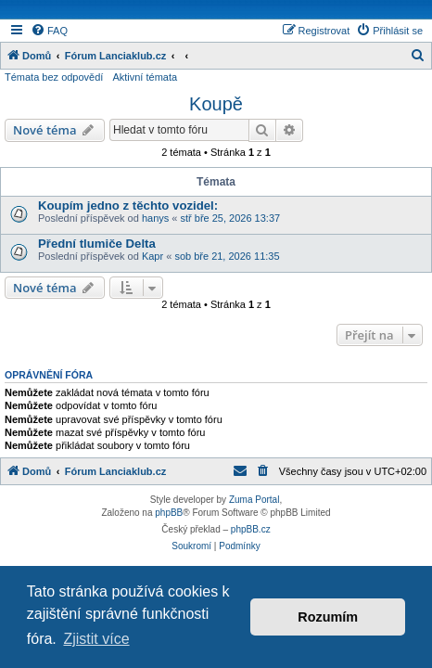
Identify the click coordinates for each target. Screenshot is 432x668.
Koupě (216, 104)
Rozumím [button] (328, 617)
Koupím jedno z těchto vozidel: (128, 205)
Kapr (152, 256)
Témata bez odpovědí (54, 77)
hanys (155, 218)
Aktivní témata (144, 77)
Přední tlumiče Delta (97, 243)
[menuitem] (49, 30)
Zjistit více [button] (96, 639)
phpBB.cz (251, 529)
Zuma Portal (254, 500)
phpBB (169, 512)
